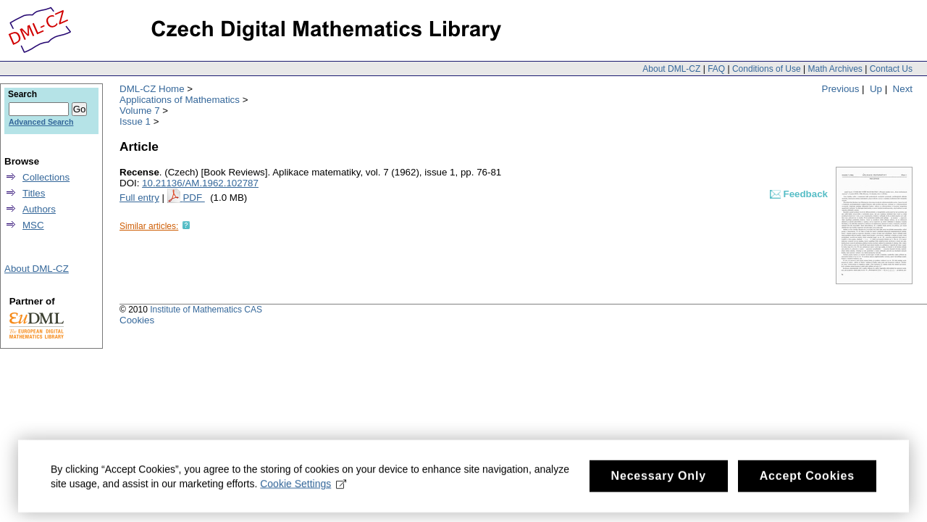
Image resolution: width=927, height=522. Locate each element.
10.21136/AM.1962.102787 (200, 183)
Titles (33, 193)
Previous (841, 88)
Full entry (139, 197)
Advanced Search (41, 121)
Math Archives (835, 69)
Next (903, 88)
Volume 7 (139, 110)
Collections (46, 177)
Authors (39, 209)
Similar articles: (148, 226)
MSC (33, 225)
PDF (193, 197)
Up (876, 88)
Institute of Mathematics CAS (206, 309)
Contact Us (891, 69)
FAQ (716, 69)
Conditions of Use (766, 69)
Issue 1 (135, 121)
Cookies (136, 320)
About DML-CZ (671, 69)
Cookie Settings (303, 487)
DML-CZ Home (152, 88)
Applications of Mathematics (179, 99)
